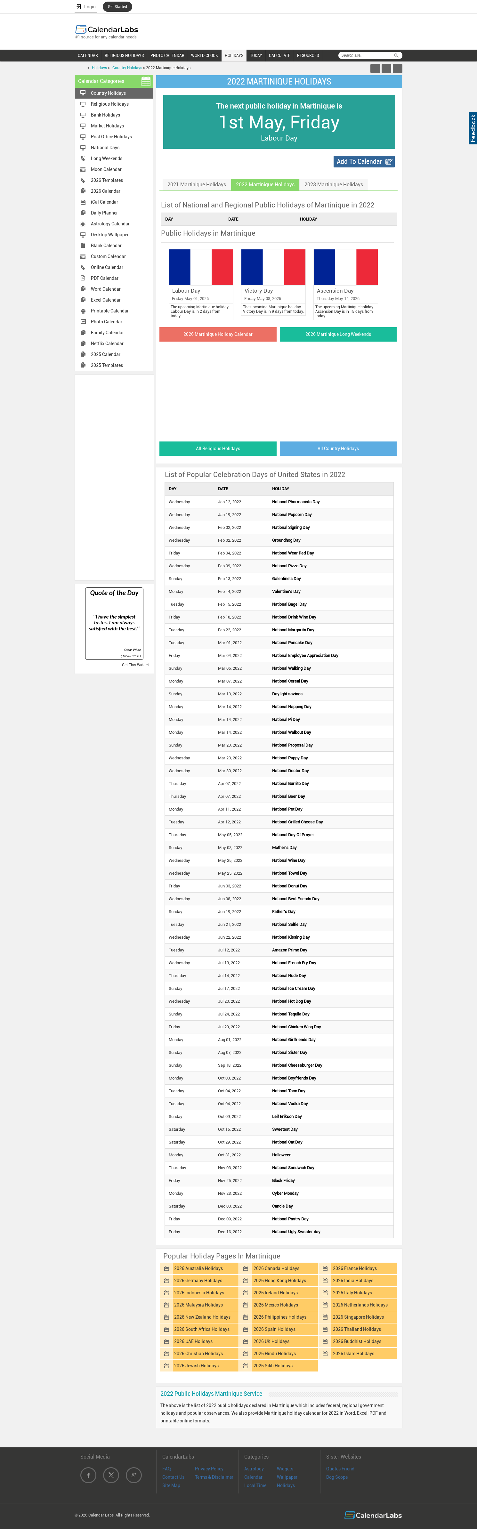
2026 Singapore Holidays (358, 1317)
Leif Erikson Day (287, 1116)
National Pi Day (286, 719)
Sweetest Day (285, 1129)
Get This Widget (135, 665)
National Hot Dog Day (291, 1001)
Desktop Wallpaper (110, 234)
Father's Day (283, 911)
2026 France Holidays (355, 1268)
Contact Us (173, 1477)
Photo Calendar (106, 321)
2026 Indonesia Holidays (199, 1292)
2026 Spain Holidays (274, 1329)
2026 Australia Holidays (198, 1268)
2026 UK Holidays (271, 1341)
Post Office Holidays (111, 136)
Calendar (253, 1477)
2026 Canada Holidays (276, 1268)
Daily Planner (104, 212)
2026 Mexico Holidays (276, 1304)
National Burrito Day (290, 783)
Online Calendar (107, 267)
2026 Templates (107, 180)
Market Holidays (107, 125)
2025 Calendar (105, 354)
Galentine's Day (286, 578)
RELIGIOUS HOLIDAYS (124, 55)
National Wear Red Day (293, 553)
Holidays (99, 68)
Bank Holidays (105, 114)
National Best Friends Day (295, 898)
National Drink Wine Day (294, 617)
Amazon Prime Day (289, 950)
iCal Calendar (104, 202)
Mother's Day (284, 847)
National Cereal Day (290, 681)
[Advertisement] (114, 477)
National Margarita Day (293, 629)
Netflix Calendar (107, 343)
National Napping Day (291, 706)
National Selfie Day (289, 924)
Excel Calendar (106, 300)
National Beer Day (288, 796)
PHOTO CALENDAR (167, 55)
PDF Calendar (104, 278)
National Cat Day (287, 1142)
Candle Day (282, 1206)
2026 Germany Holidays (198, 1280)
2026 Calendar (105, 191)
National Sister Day (289, 1052)
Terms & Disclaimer (214, 1477)
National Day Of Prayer (293, 834)
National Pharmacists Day (296, 501)
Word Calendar (106, 289)
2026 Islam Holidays (353, 1353)
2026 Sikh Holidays (273, 1365)
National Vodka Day (290, 1103)
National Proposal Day (292, 745)
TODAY (256, 55)
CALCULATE (279, 55)
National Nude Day (289, 975)
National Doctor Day (290, 770)
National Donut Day (289, 886)
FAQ (166, 1468)
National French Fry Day (294, 962)
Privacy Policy (209, 1468)
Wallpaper (287, 1477)
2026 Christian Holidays (198, 1353)
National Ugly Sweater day (296, 1231)
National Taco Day (288, 1090)
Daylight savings (287, 694)
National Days (105, 147)
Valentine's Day (286, 591)
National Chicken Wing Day (296, 1026)
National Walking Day (291, 668)
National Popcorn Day (292, 514)
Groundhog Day (286, 540)
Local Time (255, 1485)
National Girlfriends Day (294, 1039)
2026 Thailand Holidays (357, 1329)
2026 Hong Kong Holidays (280, 1280)
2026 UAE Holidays (193, 1341)
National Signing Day (291, 527)
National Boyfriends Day (294, 1078)
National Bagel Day (289, 604)
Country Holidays (127, 68)
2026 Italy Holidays (352, 1292)
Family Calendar (107, 332)
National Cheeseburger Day (297, 1065)
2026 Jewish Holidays (196, 1365)
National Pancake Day (292, 642)
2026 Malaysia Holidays (198, 1304)
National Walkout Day (291, 732)
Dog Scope (337, 1477)
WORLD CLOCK (204, 55)
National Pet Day (287, 809)
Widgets (285, 1468)
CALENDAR (88, 55)
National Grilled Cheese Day (297, 822)
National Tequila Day (291, 1014)
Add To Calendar (359, 162)
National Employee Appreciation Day (305, 655)
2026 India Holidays (353, 1280)
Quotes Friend (340, 1468)
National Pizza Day (289, 565)
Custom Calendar (108, 256)
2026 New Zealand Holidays (202, 1317)
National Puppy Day (290, 758)
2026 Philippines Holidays (280, 1317)
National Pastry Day (290, 1219)
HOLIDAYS (234, 55)
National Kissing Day (291, 937)
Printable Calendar (110, 310)
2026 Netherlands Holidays (360, 1304)
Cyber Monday (285, 1193)
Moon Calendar (106, 169)
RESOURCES (308, 55)
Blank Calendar (106, 245)
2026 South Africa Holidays (202, 1329)
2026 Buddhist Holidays (357, 1341)
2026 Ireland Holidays (276, 1292)
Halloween (281, 1155)
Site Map (171, 1485)
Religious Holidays (110, 104)
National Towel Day (289, 873)
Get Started (117, 6)
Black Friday (283, 1180)
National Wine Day (288, 860)
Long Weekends (106, 158)
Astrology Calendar (110, 223)
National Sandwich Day (293, 1167)
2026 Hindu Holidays (275, 1353)
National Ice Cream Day (293, 988)
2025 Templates (107, 365)
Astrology (254, 1468)
